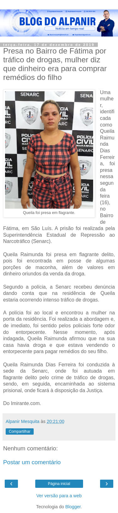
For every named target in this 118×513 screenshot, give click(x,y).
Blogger (73, 506)
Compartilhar (20, 431)
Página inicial (59, 484)
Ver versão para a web (59, 495)
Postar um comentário (32, 462)
